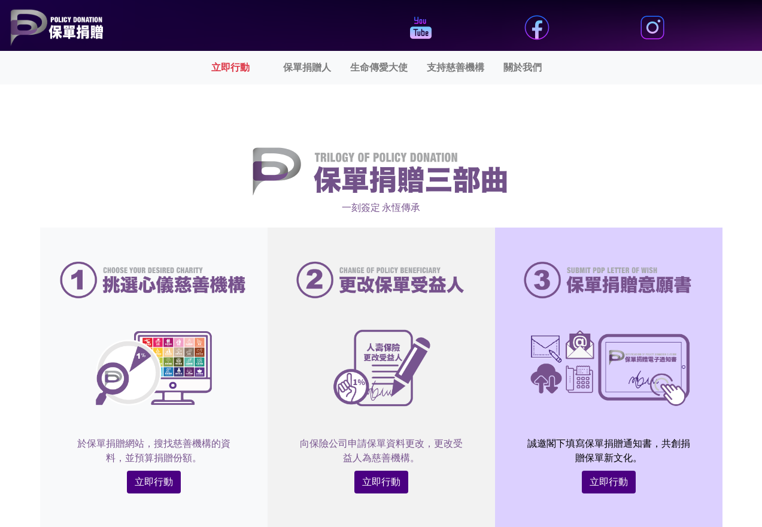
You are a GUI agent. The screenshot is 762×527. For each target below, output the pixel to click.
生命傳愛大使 (379, 67)
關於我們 (522, 67)
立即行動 (244, 66)
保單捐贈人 (307, 67)
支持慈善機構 (455, 67)
